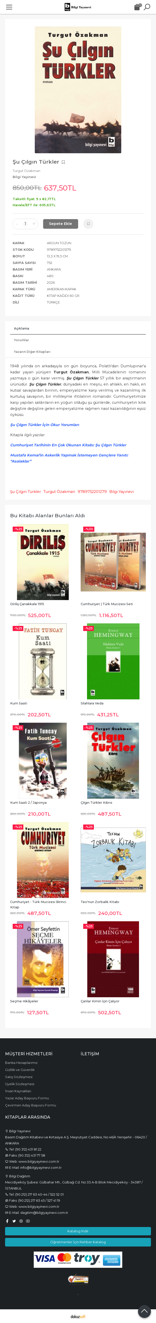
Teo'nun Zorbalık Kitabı (100, 902)
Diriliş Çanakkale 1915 (27, 604)
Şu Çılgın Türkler (25, 491)
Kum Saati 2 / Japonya (28, 802)
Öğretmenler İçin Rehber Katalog (78, 1242)
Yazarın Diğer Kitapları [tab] (32, 352)
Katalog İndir (78, 1231)
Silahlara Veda (92, 703)
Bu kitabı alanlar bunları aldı (47, 515)
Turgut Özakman (59, 491)
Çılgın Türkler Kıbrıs (96, 802)
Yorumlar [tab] (21, 340)
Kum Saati (18, 703)
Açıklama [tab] (21, 328)
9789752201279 (92, 491)
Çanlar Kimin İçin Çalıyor (100, 1001)
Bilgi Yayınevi (121, 491)
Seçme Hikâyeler (24, 1001)
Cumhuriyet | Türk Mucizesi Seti (107, 604)
